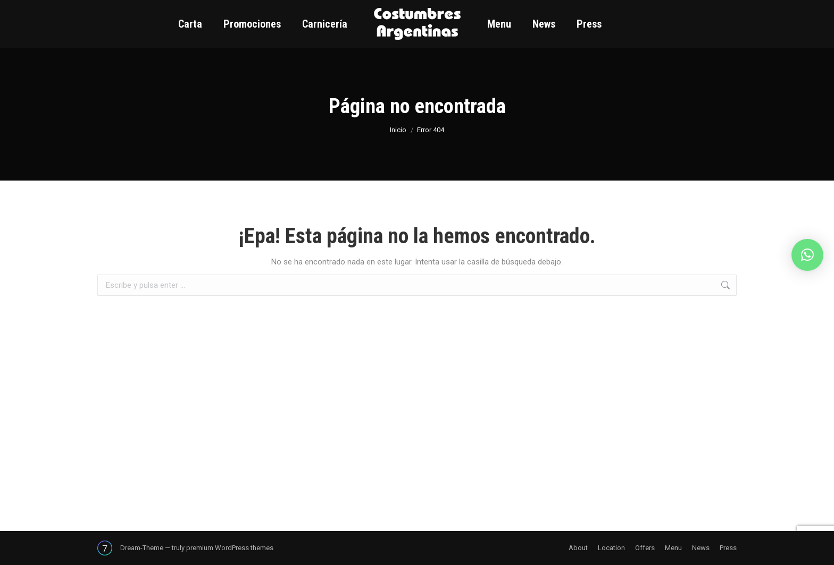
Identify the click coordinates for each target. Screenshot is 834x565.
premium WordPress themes (229, 548)
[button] (807, 255)
